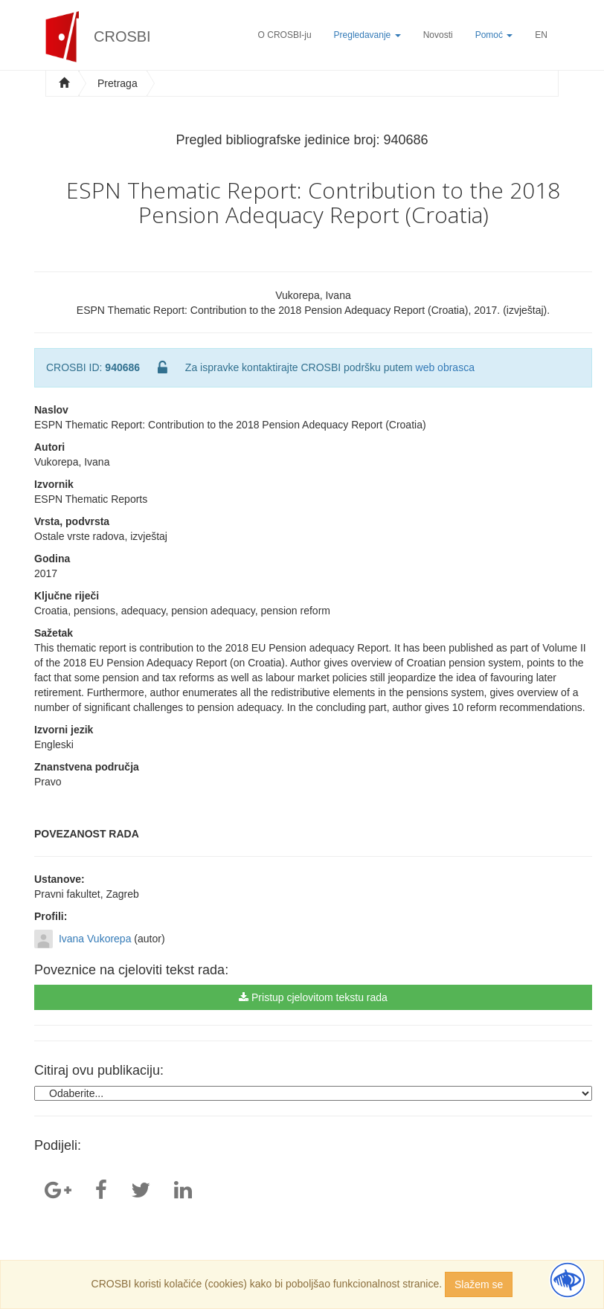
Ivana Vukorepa (95, 939)
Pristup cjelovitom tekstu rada (313, 997)
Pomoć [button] (494, 35)
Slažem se (478, 1284)
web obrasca (445, 367)
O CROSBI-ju (285, 35)
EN (541, 35)
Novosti (438, 35)
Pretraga (117, 83)
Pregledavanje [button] (367, 35)
